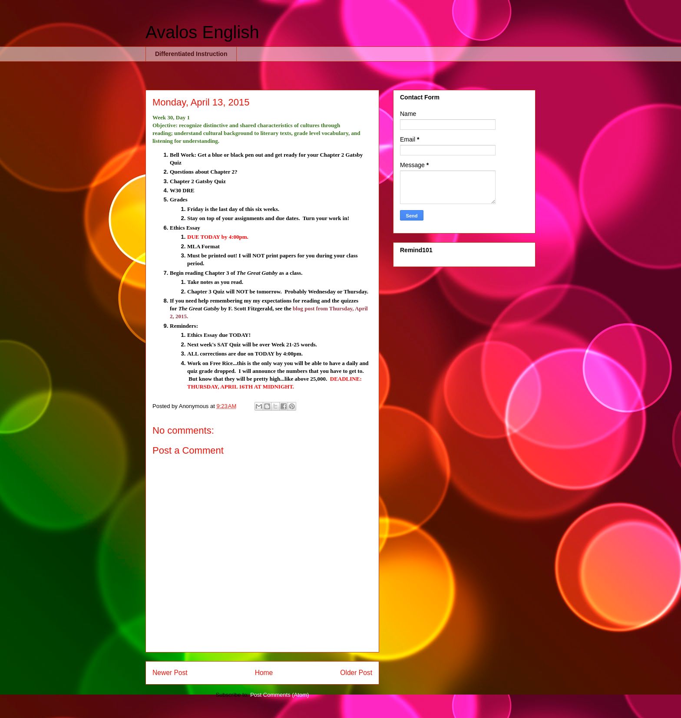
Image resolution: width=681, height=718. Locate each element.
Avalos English (202, 32)
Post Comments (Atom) (279, 695)
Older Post (356, 672)
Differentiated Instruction (191, 53)
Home (264, 672)
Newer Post (170, 672)
